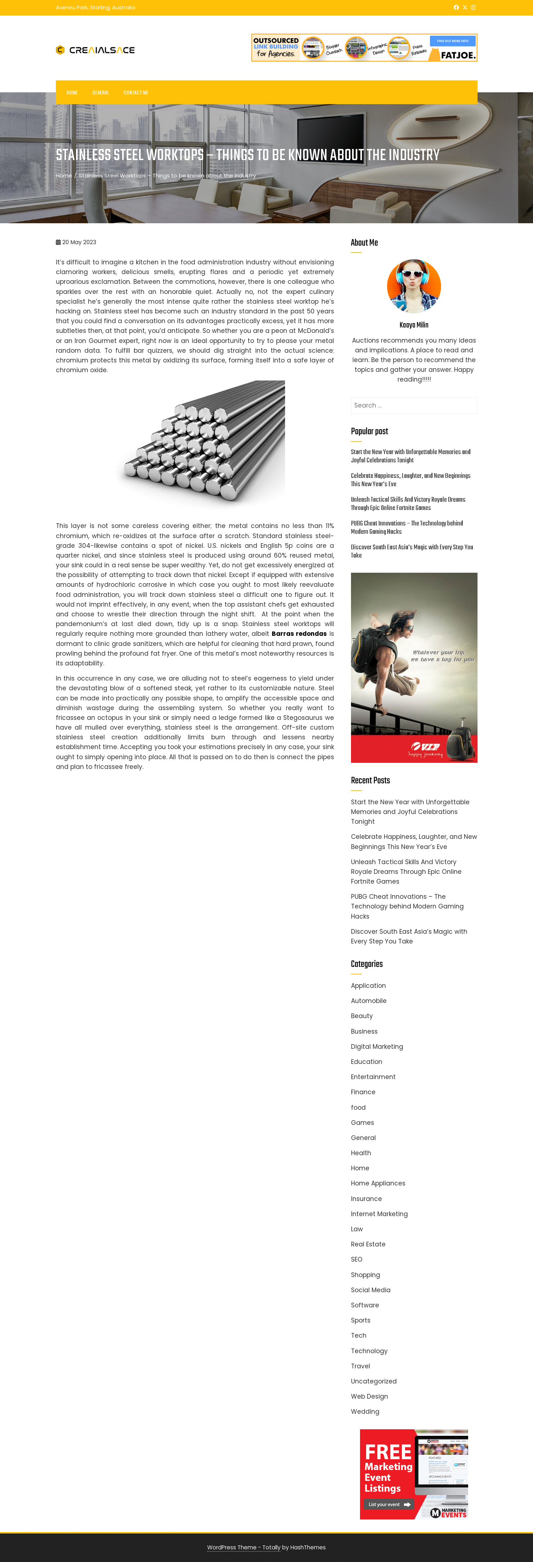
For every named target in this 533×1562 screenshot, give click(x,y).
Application (368, 985)
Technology (369, 1351)
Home (72, 92)
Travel (360, 1366)
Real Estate (368, 1244)
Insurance (366, 1198)
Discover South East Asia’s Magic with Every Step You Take (412, 551)
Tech (359, 1335)
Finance (363, 1092)
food (358, 1107)
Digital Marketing (377, 1046)
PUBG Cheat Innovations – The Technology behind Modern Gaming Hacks (407, 527)
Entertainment (373, 1077)
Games (362, 1122)
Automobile (369, 1000)
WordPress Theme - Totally (244, 1547)
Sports (360, 1320)
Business (364, 1031)
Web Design (369, 1396)
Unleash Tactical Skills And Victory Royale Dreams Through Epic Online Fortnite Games (408, 504)
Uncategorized (374, 1381)
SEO (357, 1259)
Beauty (362, 1016)
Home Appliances (378, 1183)
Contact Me (136, 92)
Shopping (365, 1275)
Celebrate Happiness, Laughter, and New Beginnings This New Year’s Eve (411, 480)
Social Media (371, 1290)
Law (357, 1229)
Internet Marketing (379, 1214)
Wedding (365, 1411)
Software (365, 1305)
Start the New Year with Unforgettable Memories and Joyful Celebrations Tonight (411, 456)
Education (366, 1061)
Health (361, 1153)
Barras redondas (299, 633)
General (100, 92)
